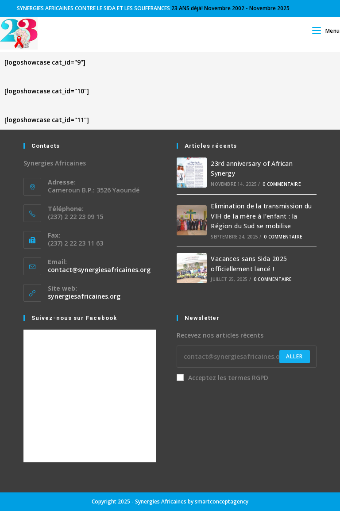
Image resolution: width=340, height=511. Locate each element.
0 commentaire (282, 184)
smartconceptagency (221, 501)
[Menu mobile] (326, 31)
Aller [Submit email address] (294, 356)
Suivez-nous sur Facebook (74, 318)
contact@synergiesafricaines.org (99, 269)
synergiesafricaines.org (84, 296)
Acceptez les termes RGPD (222, 377)
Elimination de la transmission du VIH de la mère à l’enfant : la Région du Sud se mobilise (261, 216)
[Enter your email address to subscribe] (247, 357)
